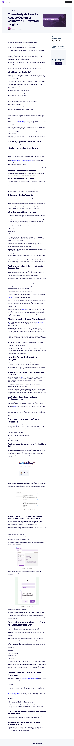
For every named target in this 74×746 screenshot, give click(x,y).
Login (63, 2)
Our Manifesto (45, 2)
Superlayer (15, 406)
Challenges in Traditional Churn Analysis (58, 47)
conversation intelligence (21, 431)
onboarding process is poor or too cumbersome (22, 160)
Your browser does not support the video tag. (58, 54)
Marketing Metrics (22, 121)
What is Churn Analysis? (56, 38)
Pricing (58, 2)
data (22, 377)
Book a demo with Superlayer (14, 693)
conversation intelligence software (30, 678)
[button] (52, 2)
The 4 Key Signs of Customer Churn (57, 41)
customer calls (24, 309)
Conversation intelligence (13, 425)
